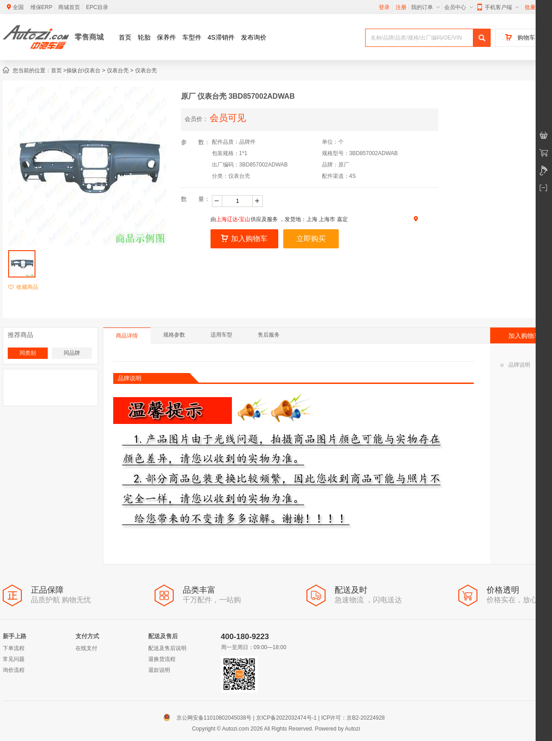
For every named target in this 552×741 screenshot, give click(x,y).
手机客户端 (498, 7)
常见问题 (14, 659)
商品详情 (127, 336)
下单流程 (14, 648)
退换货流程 (162, 659)
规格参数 (174, 335)
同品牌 (72, 353)
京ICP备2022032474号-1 (286, 718)
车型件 (191, 37)
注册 (401, 7)
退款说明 (159, 670)
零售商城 (89, 37)
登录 (384, 7)
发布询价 (253, 37)
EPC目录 (97, 7)
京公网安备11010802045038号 (209, 718)
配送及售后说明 (167, 648)
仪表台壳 (118, 70)
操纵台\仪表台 (83, 70)
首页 (125, 37)
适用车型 (221, 335)
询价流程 (14, 670)
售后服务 (269, 335)
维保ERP (41, 7)
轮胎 (144, 37)
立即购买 (311, 238)
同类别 (28, 353)
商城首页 (69, 7)
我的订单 (425, 7)
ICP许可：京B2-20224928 (353, 718)
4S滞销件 (221, 37)
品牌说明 (515, 365)
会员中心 (458, 7)
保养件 (166, 37)
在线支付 (86, 648)
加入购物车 (244, 238)
